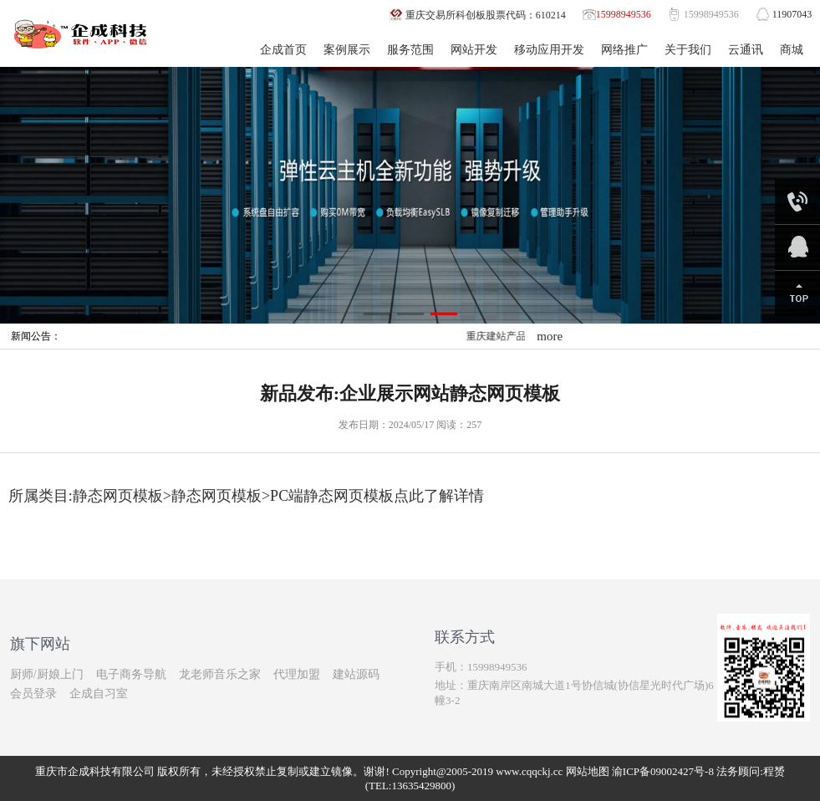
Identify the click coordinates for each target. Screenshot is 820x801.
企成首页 (283, 49)
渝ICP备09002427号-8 (663, 771)
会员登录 (33, 693)
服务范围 (410, 49)
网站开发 (474, 49)
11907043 (792, 14)
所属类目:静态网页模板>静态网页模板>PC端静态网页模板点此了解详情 (246, 495)
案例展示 (346, 49)
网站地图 (587, 771)
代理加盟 (296, 674)
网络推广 (624, 49)
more (550, 336)
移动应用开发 (549, 49)
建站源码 (356, 674)
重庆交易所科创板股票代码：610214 (485, 15)
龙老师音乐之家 (220, 674)
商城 (791, 49)
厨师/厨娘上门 (47, 674)
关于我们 (688, 49)
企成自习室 (98, 693)
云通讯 (745, 49)
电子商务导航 (131, 674)
